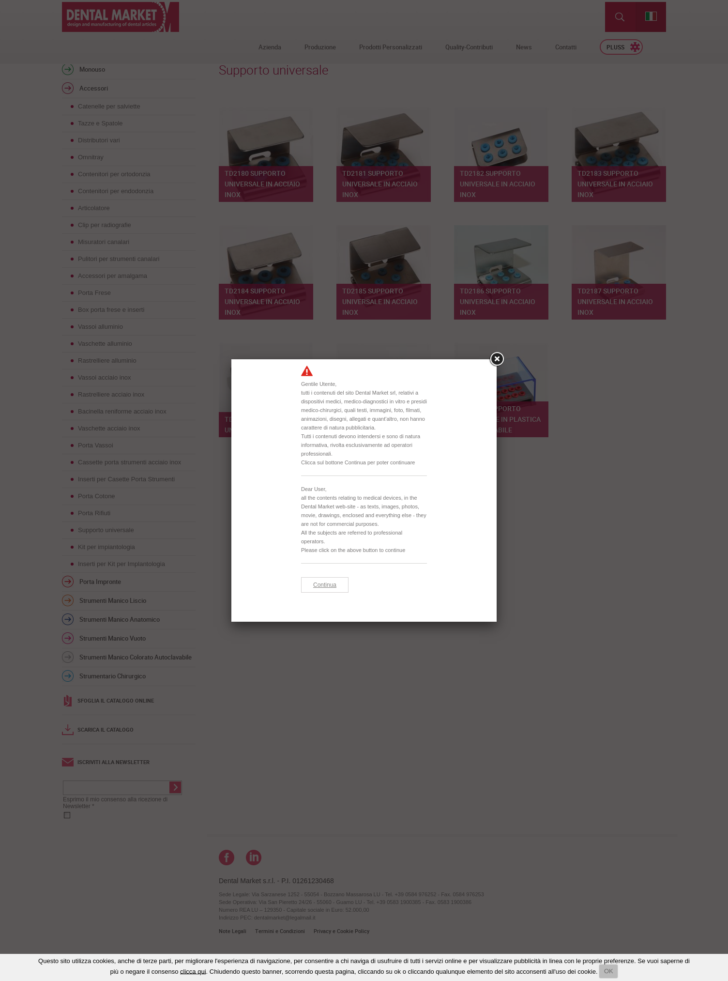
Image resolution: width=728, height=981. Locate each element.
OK (608, 971)
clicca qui (193, 971)
